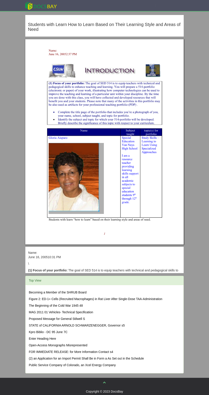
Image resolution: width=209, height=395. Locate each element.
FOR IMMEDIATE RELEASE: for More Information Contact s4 (71, 352)
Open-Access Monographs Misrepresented (58, 345)
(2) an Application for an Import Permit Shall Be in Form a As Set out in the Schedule (86, 358)
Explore (74, 5)
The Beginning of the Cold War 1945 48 (56, 305)
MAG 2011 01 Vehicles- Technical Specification (61, 312)
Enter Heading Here (42, 338)
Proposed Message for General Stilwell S (57, 319)
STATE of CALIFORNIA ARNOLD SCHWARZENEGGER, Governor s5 (77, 325)
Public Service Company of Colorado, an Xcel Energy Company (72, 365)
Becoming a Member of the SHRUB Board (57, 292)
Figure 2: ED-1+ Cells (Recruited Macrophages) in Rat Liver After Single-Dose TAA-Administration (95, 299)
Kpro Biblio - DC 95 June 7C (48, 332)
